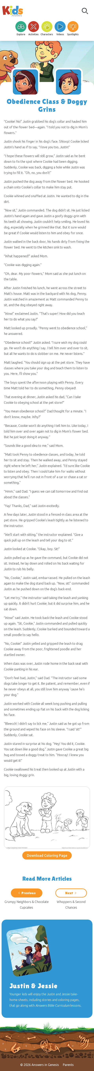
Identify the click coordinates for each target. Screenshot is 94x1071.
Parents (68, 1065)
